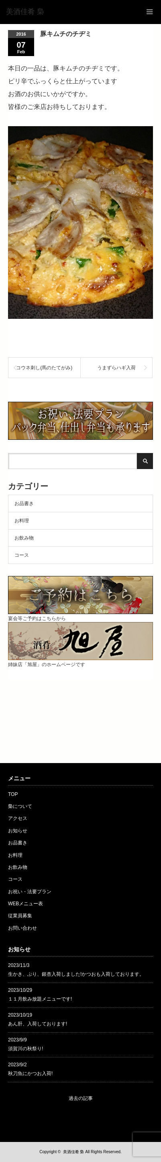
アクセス (17, 818)
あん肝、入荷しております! (37, 1024)
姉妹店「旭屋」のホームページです (80, 661)
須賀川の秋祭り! (25, 1048)
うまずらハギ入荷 (116, 368)
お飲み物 (24, 538)
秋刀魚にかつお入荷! (30, 1073)
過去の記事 (81, 1098)
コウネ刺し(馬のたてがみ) (44, 368)
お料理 (21, 521)
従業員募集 (20, 915)
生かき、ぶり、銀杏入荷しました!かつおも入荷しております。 (76, 974)
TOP (13, 794)
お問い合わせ (22, 928)
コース (21, 555)
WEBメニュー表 (25, 903)
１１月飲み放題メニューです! (40, 999)
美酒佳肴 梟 (73, 1152)
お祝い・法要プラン (29, 891)
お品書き (24, 503)
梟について (20, 806)
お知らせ (17, 831)
